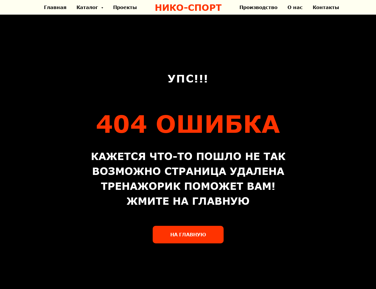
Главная (55, 7)
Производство (258, 7)
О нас (295, 7)
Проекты (125, 7)
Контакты (326, 7)
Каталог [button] (88, 7)
